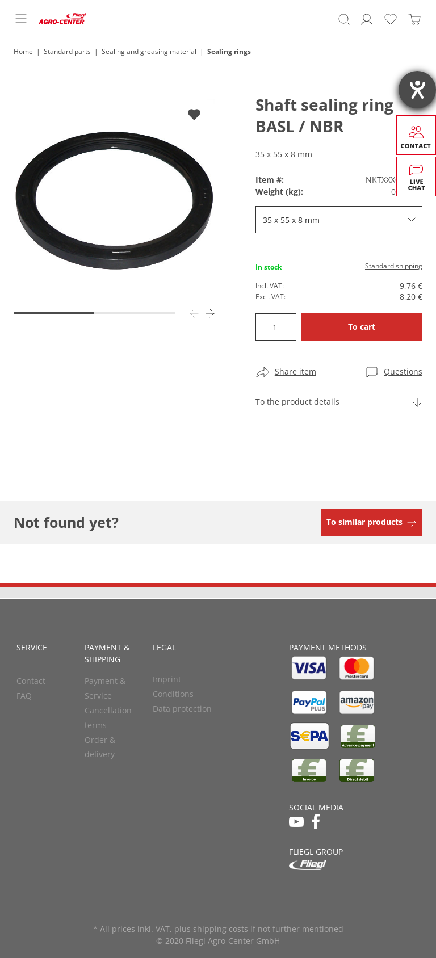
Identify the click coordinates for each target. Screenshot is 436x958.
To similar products (364, 521)
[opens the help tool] (417, 89)
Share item (295, 371)
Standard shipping (393, 266)
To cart (361, 326)
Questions (403, 371)
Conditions (173, 693)
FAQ (24, 695)
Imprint (167, 679)
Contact (30, 680)
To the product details (297, 401)
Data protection (182, 708)
